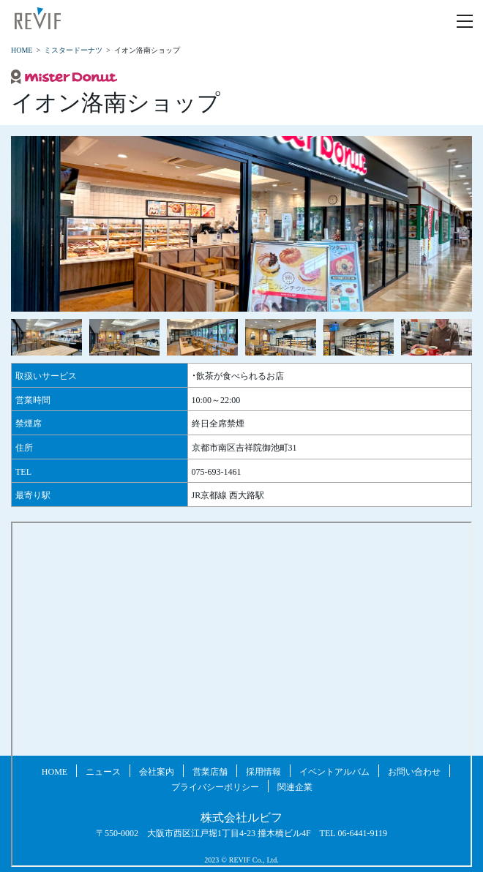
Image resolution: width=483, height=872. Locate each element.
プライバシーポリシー (215, 786)
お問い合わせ (414, 770)
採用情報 (263, 770)
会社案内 (156, 770)
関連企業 (294, 786)
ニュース (103, 770)
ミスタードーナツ (73, 49)
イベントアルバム (334, 770)
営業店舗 (210, 770)
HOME (21, 49)
